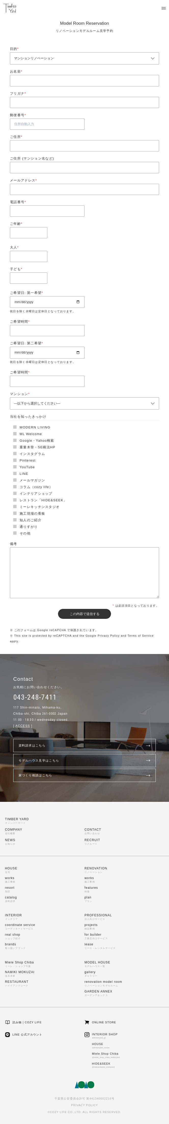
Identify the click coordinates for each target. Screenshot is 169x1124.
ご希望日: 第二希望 (26, 343)
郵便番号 (18, 115)
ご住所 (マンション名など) (32, 158)
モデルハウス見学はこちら (85, 760)
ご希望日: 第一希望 (26, 293)
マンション (20, 394)
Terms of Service (141, 635)
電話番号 (18, 202)
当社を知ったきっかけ (28, 417)
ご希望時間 (20, 321)
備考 (13, 544)
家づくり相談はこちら (85, 775)
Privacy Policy (109, 635)
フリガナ (18, 93)
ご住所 (16, 137)
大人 (14, 247)
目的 (14, 49)
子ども (16, 269)
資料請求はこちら (85, 745)
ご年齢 (16, 224)
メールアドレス (23, 180)
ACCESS (23, 726)
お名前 (16, 71)
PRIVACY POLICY (84, 1105)
